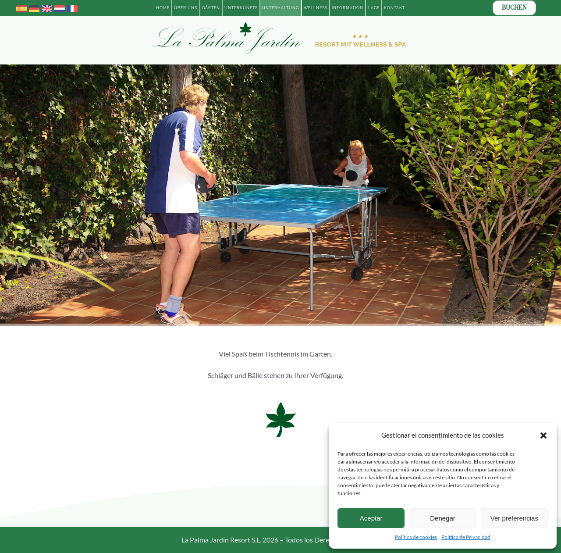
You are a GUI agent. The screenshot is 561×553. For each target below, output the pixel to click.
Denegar (442, 518)
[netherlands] (59, 7)
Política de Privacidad (465, 537)
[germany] (34, 7)
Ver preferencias (514, 518)
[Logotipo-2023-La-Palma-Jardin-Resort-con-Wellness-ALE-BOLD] (280, 23)
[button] (543, 435)
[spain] (21, 7)
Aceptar (371, 518)
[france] (72, 7)
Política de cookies (416, 537)
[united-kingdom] (47, 7)
